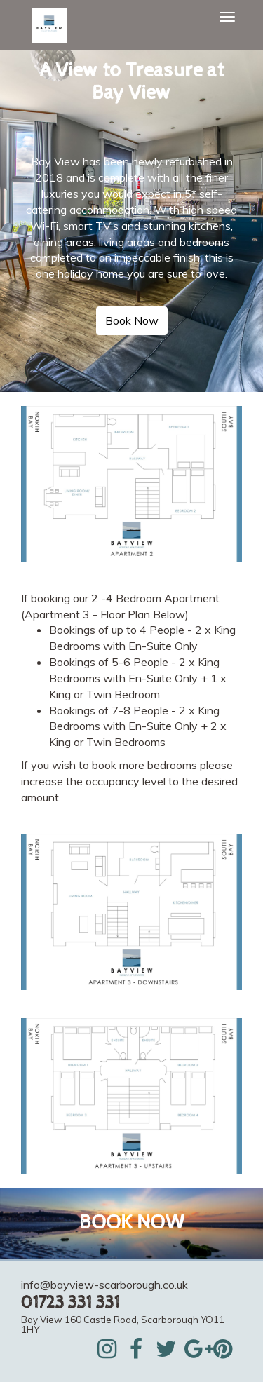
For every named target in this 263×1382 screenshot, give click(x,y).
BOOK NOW (131, 1223)
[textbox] (131, 82)
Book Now (132, 320)
